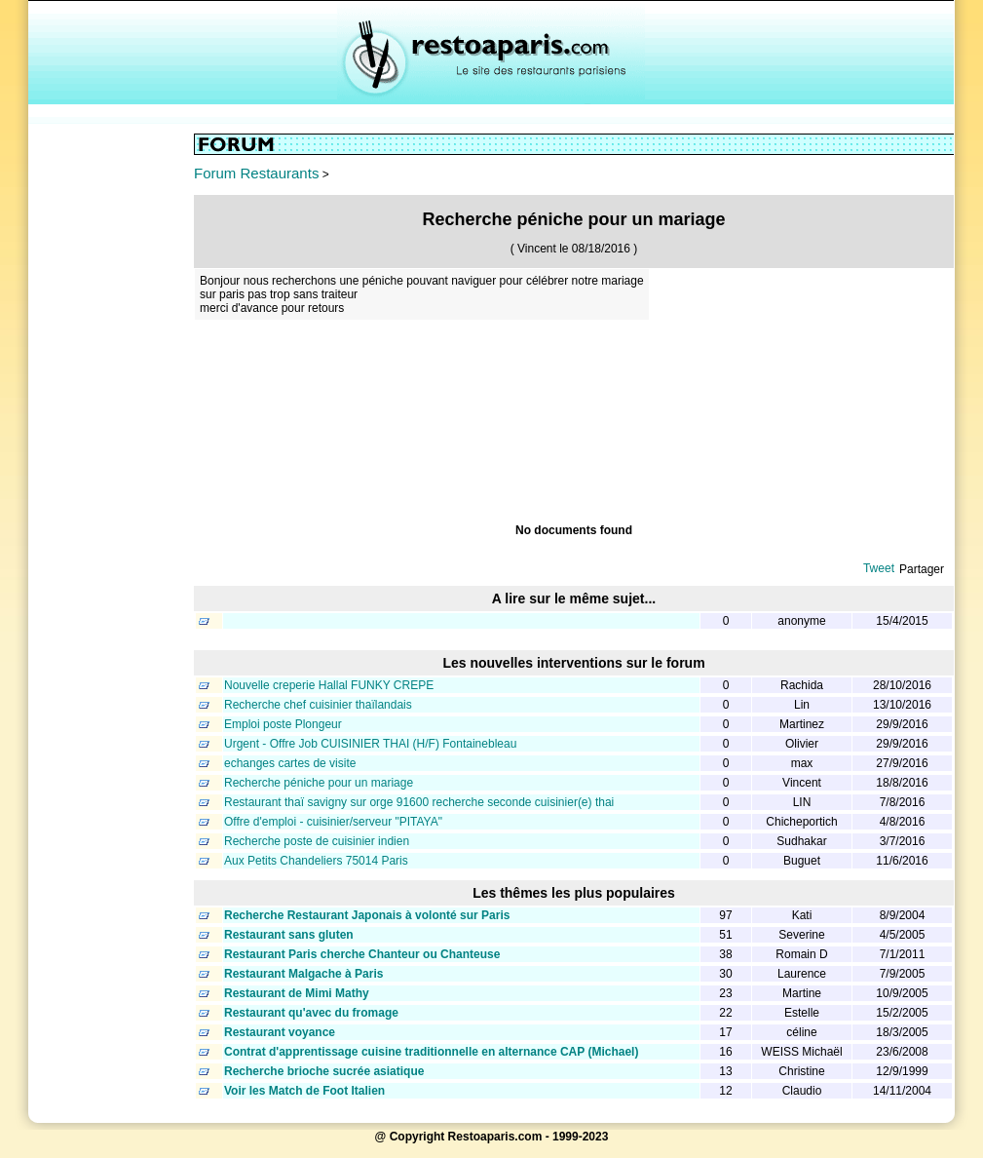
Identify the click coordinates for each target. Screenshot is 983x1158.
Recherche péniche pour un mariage (318, 783)
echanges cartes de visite (290, 763)
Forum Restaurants (256, 173)
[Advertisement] (111, 426)
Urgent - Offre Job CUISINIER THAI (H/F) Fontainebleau (370, 744)
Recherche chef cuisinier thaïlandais (318, 705)
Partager (921, 569)
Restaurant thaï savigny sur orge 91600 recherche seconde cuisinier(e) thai (419, 802)
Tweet (878, 568)
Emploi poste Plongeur (283, 724)
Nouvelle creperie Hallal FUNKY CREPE (329, 685)
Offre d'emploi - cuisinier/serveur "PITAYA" (333, 822)
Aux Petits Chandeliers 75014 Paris (316, 861)
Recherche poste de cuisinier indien (316, 841)
